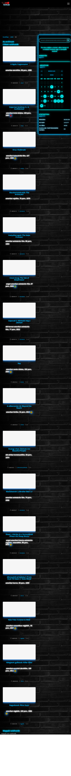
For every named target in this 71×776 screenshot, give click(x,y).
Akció (22, 83)
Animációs (22, 211)
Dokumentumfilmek (22, 467)
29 (62, 101)
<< (42, 71)
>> (62, 71)
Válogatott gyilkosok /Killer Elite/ (19, 662)
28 (58, 101)
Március (51, 71)
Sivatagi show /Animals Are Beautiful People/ (19, 450)
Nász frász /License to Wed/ (19, 620)
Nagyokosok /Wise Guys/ (19, 705)
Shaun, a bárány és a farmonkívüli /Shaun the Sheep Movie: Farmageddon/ (19, 536)
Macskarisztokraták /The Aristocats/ (19, 193)
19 (52, 96)
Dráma (22, 382)
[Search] (68, 40)
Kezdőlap (6, 37)
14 (58, 91)
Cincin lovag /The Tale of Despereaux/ (19, 279)
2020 (11, 37)
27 (55, 101)
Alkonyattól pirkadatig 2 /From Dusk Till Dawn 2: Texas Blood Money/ (19, 579)
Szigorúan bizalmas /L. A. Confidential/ (19, 108)
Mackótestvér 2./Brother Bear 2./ (19, 491)
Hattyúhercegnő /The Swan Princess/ (19, 236)
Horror (22, 595)
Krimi (22, 125)
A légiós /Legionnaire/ (19, 64)
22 (62, 96)
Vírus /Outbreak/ (19, 150)
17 (45, 96)
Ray (19, 363)
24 (45, 101)
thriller (22, 168)
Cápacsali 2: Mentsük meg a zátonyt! (19, 321)
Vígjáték (22, 638)
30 (42, 105)
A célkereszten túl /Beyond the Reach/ (19, 407)
